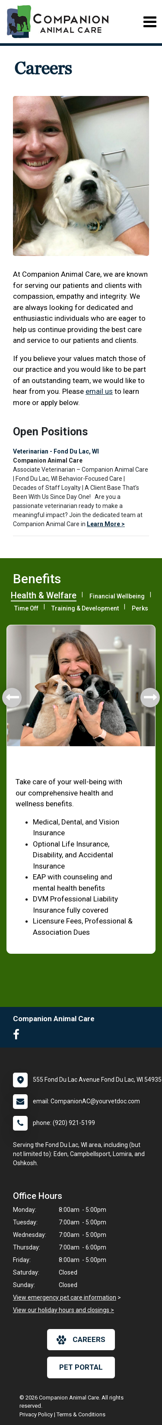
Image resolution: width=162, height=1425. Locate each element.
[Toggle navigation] (149, 21)
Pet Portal (81, 1367)
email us (99, 391)
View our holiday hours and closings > (63, 1310)
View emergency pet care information (64, 1297)
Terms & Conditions (81, 1414)
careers (81, 1340)
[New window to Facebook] (18, 1036)
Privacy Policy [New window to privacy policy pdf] (36, 1414)
